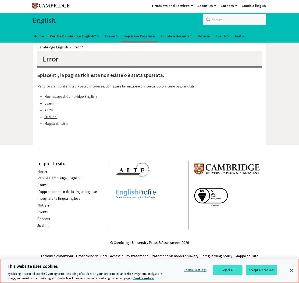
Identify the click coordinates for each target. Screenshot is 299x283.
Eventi (220, 36)
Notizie (203, 36)
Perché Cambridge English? (73, 36)
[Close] (291, 270)
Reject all (228, 270)
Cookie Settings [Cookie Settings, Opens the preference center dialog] (195, 270)
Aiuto (239, 36)
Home (39, 36)
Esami (110, 36)
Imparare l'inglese (139, 36)
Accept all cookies (261, 270)
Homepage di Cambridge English (70, 96)
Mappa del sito (56, 123)
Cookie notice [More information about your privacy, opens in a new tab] (143, 278)
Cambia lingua (254, 5)
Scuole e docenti (174, 36)
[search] (234, 19)
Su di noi (50, 116)
